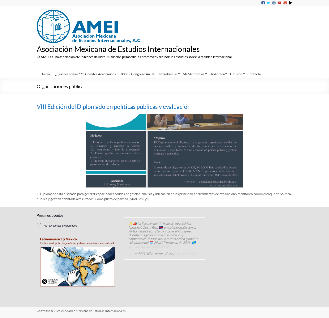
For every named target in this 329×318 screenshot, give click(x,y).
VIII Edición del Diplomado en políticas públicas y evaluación (114, 106)
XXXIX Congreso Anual (137, 74)
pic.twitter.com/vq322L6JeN (149, 246)
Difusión (236, 74)
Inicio (46, 74)
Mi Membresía (193, 74)
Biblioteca (217, 74)
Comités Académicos (100, 74)
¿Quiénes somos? (67, 74)
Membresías (168, 74)
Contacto (254, 74)
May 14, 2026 (185, 253)
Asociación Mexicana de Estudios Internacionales (118, 49)
